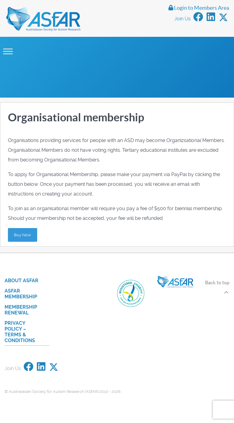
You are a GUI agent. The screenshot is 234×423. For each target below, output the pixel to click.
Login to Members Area (198, 8)
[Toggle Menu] (8, 51)
